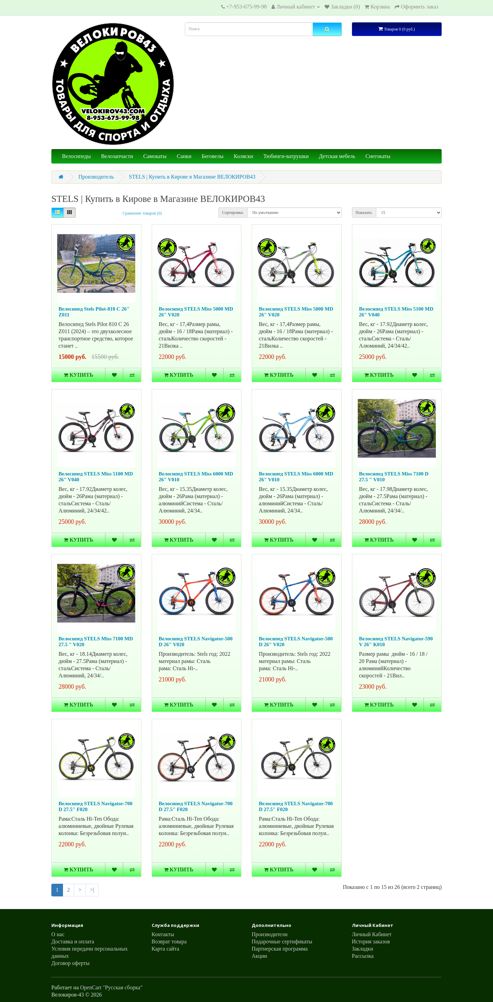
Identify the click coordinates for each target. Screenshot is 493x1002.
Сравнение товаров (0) (142, 213)
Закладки (362, 949)
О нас (57, 934)
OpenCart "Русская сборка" (111, 987)
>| (92, 890)
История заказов (371, 941)
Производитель (96, 177)
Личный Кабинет (372, 934)
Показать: (364, 212)
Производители (270, 934)
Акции (259, 956)
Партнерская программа (280, 949)
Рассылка (363, 956)
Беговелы (213, 156)
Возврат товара (169, 941)
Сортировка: (233, 212)
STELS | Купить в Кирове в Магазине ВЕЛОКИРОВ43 (192, 177)
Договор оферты (70, 963)
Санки (184, 156)
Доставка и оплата (72, 941)
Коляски (243, 156)
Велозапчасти (117, 156)
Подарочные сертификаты (282, 941)
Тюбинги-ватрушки (285, 156)
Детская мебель (337, 156)
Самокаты (155, 156)
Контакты (163, 934)
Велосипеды (76, 156)
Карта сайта (165, 949)
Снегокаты (378, 156)
